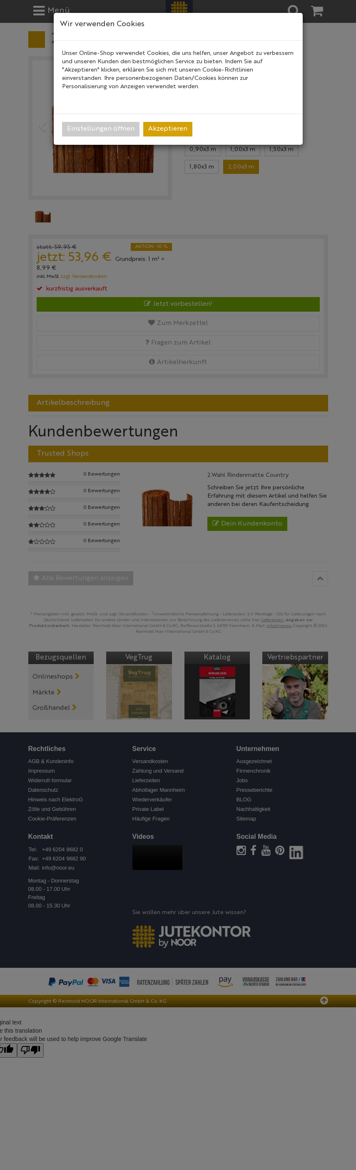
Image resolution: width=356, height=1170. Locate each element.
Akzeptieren (167, 129)
